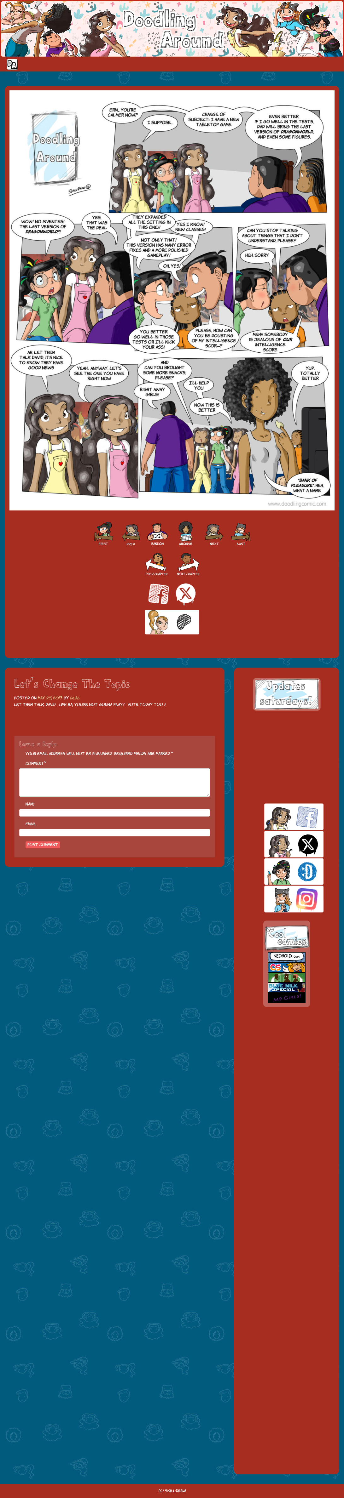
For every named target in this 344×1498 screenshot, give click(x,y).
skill (283, 871)
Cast (268, 64)
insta (283, 899)
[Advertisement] (287, 757)
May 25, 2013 (50, 698)
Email (31, 824)
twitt (283, 844)
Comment (35, 763)
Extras (308, 64)
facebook (283, 816)
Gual (75, 698)
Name (30, 804)
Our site (333, 64)
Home (234, 64)
